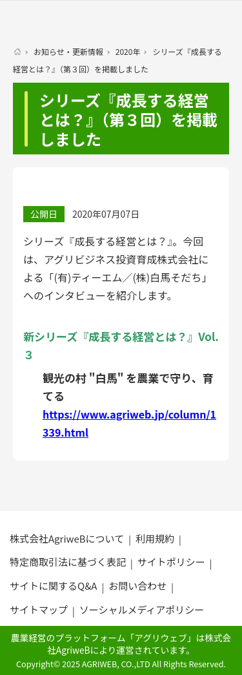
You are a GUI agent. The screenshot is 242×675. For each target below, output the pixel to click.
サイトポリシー (171, 561)
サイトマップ (39, 609)
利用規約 (155, 538)
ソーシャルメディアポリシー (142, 609)
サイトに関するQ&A (53, 585)
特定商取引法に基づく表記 (68, 561)
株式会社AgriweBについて (67, 538)
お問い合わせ (137, 585)
